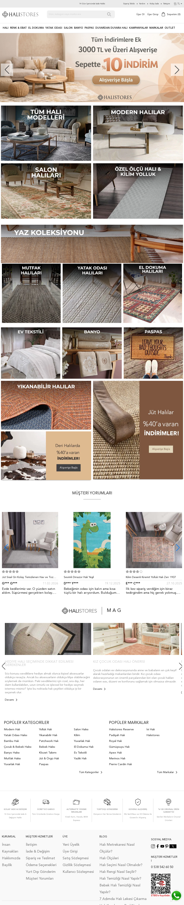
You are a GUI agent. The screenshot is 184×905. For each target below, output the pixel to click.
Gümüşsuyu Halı (119, 747)
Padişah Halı (117, 735)
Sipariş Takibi (129, 4)
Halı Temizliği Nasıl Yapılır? (120, 878)
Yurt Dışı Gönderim (41, 872)
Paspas (43, 764)
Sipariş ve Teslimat (40, 858)
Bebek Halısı (47, 747)
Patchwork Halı (48, 741)
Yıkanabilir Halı (48, 735)
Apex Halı (115, 752)
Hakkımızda (11, 858)
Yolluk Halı (45, 729)
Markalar (156, 28)
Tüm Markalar (167, 772)
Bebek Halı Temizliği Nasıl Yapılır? (119, 889)
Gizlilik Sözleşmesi (77, 865)
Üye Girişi (152, 14)
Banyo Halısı (12, 752)
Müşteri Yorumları (40, 878)
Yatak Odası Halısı (15, 735)
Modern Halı (12, 729)
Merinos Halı (117, 758)
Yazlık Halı (80, 758)
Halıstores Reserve (121, 729)
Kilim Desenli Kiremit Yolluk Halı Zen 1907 (151, 577)
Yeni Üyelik (71, 845)
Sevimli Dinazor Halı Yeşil (79, 577)
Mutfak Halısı (12, 758)
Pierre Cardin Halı (120, 764)
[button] (177, 70)
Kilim (77, 735)
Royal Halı (115, 741)
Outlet (170, 28)
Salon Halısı (81, 729)
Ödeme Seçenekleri (41, 865)
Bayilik (7, 865)
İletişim (31, 845)
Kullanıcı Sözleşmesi (78, 872)
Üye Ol (140, 14)
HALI (6, 28)
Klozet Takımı (47, 752)
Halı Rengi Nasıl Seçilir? (117, 872)
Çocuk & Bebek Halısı (17, 747)
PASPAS (89, 28)
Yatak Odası (53, 28)
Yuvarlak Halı (12, 764)
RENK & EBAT (18, 28)
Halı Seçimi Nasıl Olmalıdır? (120, 865)
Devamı (11, 700)
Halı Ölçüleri (109, 858)
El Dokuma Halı (83, 747)
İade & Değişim (38, 851)
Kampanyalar (138, 28)
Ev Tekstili (80, 752)
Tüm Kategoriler (90, 772)
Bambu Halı (11, 741)
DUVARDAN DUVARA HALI (111, 28)
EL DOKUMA (36, 28)
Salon (68, 28)
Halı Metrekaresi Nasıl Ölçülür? (117, 848)
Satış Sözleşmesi (76, 858)
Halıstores (153, 735)
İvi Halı (150, 729)
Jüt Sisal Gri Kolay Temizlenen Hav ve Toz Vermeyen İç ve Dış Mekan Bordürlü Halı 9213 (30, 578)
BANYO (78, 28)
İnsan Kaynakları (10, 848)
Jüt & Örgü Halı (49, 758)
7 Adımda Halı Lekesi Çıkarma (123, 899)
